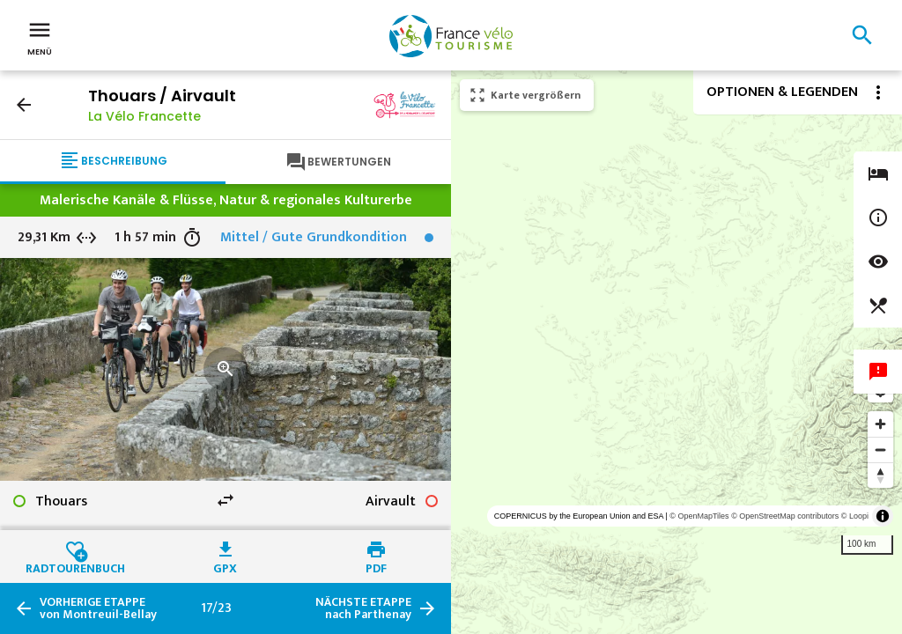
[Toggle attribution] (882, 516)
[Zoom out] (880, 449)
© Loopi (855, 516)
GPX (225, 566)
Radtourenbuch (75, 566)
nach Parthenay (363, 608)
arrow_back (23, 104)
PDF (376, 566)
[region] (676, 352)
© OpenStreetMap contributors (785, 516)
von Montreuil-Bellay (98, 608)
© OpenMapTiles (698, 516)
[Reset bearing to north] (880, 475)
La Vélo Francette (144, 116)
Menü (39, 37)
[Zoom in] (880, 424)
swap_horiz (225, 500)
